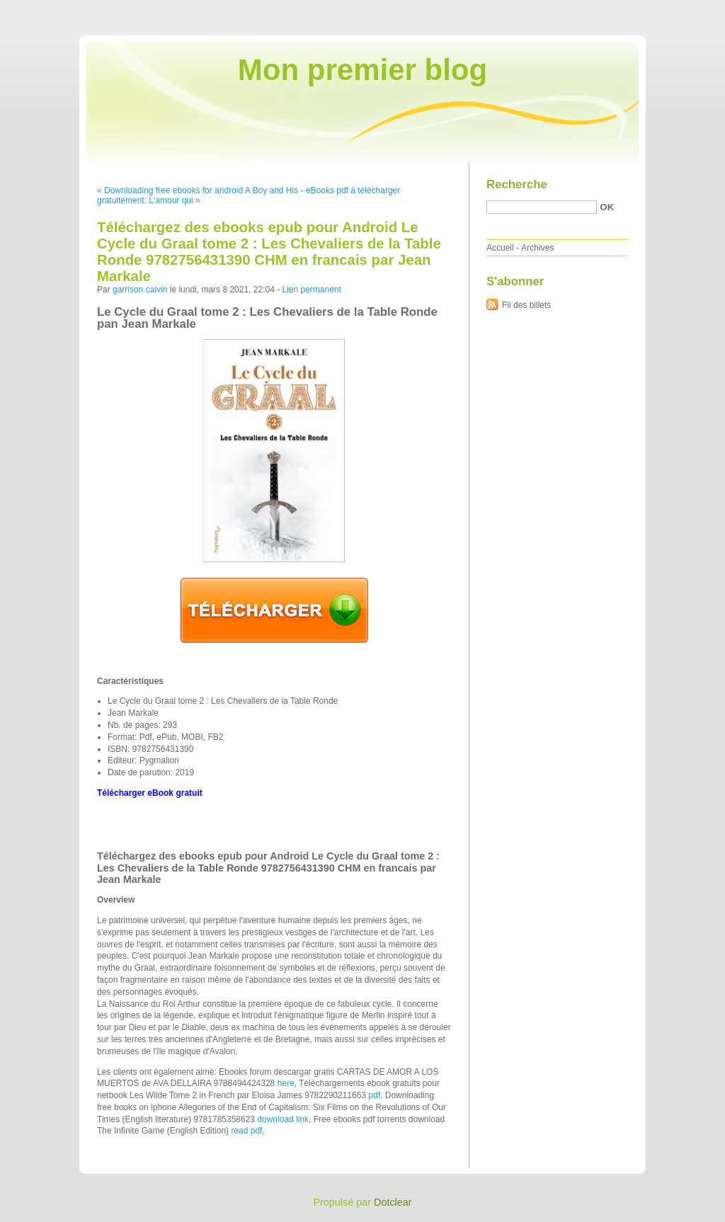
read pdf (246, 1131)
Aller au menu (614, 10)
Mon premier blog (362, 69)
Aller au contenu (551, 10)
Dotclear (393, 1202)
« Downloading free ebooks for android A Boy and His (197, 190)
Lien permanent (311, 290)
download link (283, 1119)
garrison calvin (140, 290)
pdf (374, 1095)
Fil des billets (526, 305)
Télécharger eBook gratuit (149, 793)
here (286, 1083)
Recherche (516, 184)
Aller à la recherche (683, 10)
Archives (537, 248)
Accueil (500, 248)
